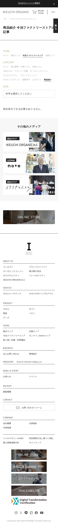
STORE (6, 325)
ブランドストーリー (28, 75)
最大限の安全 (35, 271)
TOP (5, 19)
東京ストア (15, 55)
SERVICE (7, 288)
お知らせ (7, 376)
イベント (33, 376)
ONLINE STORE (41, 12)
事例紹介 (33, 354)
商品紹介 (47, 80)
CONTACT (7, 400)
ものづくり (37, 80)
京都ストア (50, 55)
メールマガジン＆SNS (13, 438)
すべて (6, 55)
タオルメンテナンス (11, 80)
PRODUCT (8, 303)
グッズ (6, 317)
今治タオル (7, 71)
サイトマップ (35, 442)
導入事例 (14, 67)
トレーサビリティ (37, 275)
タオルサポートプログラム (41, 293)
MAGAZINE (22, 362)
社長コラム (25, 67)
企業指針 (33, 423)
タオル (6, 309)
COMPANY (8, 417)
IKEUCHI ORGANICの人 (14, 280)
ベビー (32, 313)
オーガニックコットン (39, 71)
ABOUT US (8, 261)
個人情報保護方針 (11, 442)
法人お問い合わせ (11, 354)
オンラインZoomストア (39, 335)
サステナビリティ (10, 75)
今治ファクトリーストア (33, 55)
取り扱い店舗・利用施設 (14, 340)
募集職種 (7, 392)
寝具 (5, 313)
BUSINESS (8, 348)
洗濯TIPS (26, 80)
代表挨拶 (7, 427)
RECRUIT (7, 386)
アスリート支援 (21, 71)
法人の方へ (55, 25)
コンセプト (8, 267)
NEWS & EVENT (11, 371)
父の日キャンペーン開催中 (29, 3)
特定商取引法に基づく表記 (41, 438)
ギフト (32, 309)
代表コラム (37, 67)
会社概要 (7, 423)
